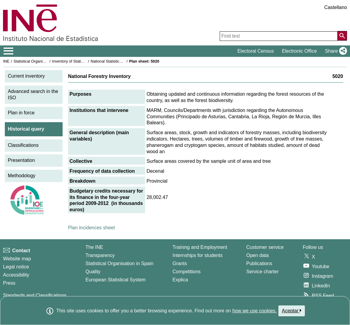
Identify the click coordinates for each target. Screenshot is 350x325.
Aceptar (292, 310)
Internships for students (197, 255)
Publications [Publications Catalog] (259, 263)
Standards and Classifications (35, 295)
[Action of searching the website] (342, 36)
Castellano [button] (335, 7)
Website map (17, 258)
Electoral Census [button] (255, 51)
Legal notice (16, 266)
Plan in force (21, 112)
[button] (335, 51)
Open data (257, 255)
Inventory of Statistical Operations (81, 61)
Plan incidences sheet (91, 227)
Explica (180, 279)
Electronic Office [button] (299, 51)
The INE (94, 247)
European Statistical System (115, 279)
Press (9, 283)
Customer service (264, 247)
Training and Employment (199, 247)
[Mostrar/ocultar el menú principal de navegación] (8, 51)
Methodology (22, 175)
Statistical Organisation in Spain (41, 61)
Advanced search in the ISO (33, 94)
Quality (93, 271)
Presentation (21, 160)
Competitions (186, 271)
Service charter (262, 271)
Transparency (100, 255)
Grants (179, 263)
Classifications (23, 145)
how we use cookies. (254, 310)
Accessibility (16, 274)
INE (6, 61)
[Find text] (279, 36)
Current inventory (26, 76)
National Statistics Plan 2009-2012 (120, 61)
